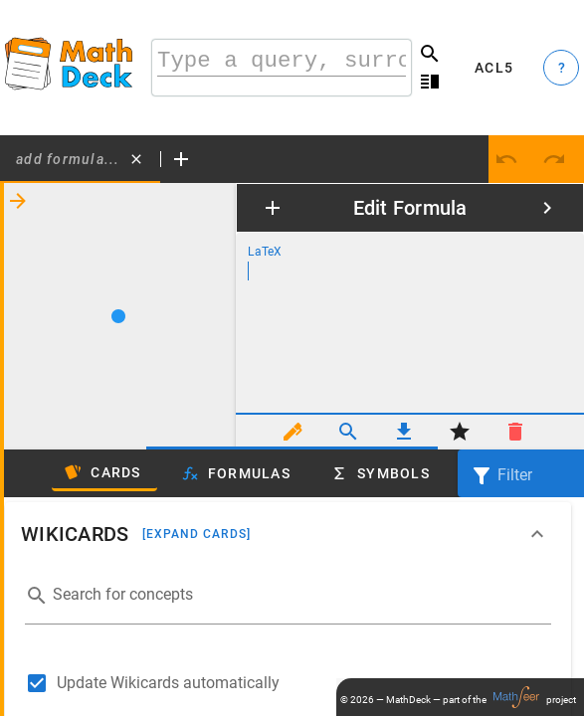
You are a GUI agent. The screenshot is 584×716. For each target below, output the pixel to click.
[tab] (80, 159)
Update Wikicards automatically (168, 682)
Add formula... (68, 159)
